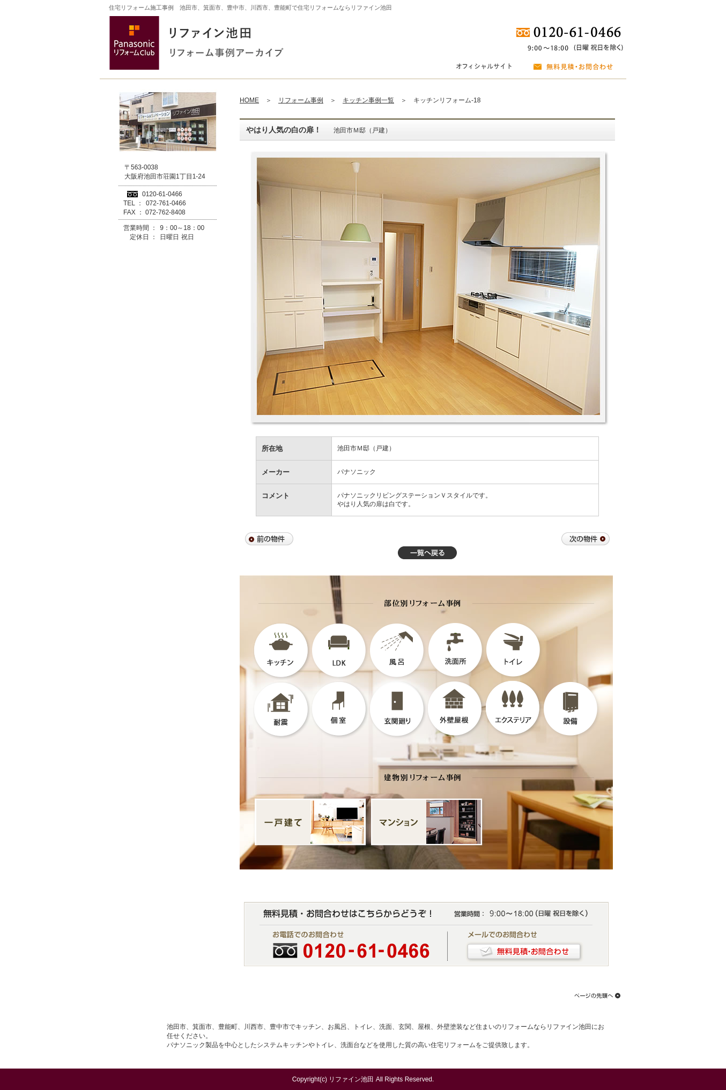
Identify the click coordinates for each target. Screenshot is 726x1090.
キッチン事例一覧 (368, 100)
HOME (249, 100)
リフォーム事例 (300, 100)
